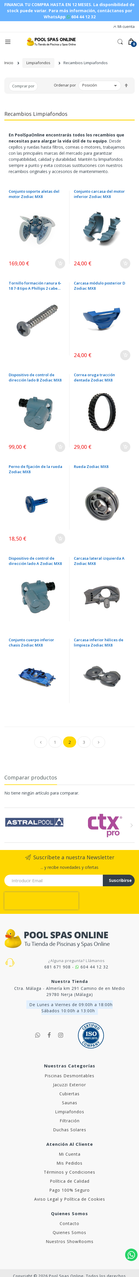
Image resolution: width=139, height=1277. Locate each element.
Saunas (69, 1085)
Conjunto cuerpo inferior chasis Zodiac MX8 (31, 642)
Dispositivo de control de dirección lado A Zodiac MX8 (35, 561)
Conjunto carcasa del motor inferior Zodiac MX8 (99, 194)
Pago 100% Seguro (69, 1172)
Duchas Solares (69, 1112)
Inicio (8, 62)
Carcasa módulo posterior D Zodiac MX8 (99, 285)
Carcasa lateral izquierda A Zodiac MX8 (99, 561)
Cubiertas (69, 1076)
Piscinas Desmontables (69, 1058)
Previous (7, 825)
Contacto (69, 1206)
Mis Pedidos (69, 1145)
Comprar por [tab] (23, 86)
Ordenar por (65, 85)
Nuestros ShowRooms (70, 1224)
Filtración (70, 1103)
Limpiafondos (38, 62)
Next (131, 825)
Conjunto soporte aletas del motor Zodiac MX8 (34, 194)
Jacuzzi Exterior (69, 1067)
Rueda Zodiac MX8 (91, 466)
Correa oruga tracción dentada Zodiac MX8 (94, 377)
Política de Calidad (69, 1163)
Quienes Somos (69, 1215)
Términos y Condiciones (69, 1154)
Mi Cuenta (70, 1136)
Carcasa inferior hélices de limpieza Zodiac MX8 (98, 642)
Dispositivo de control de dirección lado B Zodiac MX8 (35, 377)
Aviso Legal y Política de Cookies (69, 1181)
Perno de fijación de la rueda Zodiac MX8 (35, 469)
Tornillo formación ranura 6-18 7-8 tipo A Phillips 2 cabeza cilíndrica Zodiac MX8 (35, 285)
